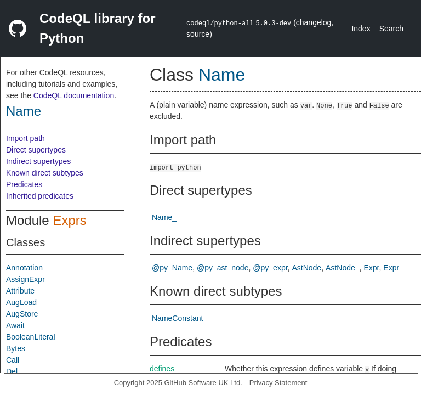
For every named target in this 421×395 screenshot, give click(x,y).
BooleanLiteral (30, 336)
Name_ (164, 217)
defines (162, 368)
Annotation (24, 267)
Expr (371, 267)
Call (12, 360)
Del (12, 371)
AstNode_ (342, 267)
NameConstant (177, 318)
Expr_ (393, 267)
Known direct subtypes (44, 172)
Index (360, 28)
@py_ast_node (222, 267)
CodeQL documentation (73, 95)
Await (15, 325)
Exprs (69, 220)
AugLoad (21, 302)
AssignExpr (25, 279)
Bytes (15, 348)
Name (23, 111)
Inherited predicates (39, 195)
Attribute (20, 290)
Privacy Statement (278, 383)
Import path (25, 138)
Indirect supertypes (38, 161)
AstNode (306, 267)
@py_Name (172, 267)
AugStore (22, 313)
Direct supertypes (36, 149)
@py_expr (270, 267)
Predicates (24, 184)
